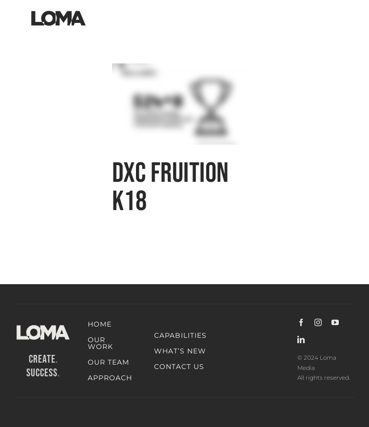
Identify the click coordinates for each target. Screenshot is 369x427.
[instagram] (318, 322)
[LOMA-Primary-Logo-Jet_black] (58, 11)
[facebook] (301, 322)
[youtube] (335, 322)
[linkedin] (301, 339)
